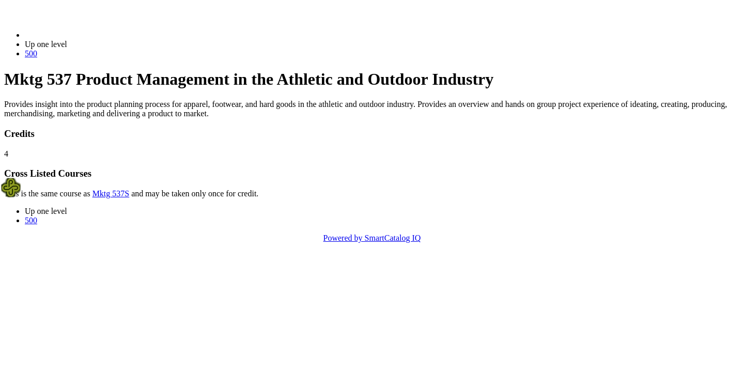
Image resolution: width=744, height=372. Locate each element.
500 (31, 53)
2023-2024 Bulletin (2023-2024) (79, 34)
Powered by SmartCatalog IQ (372, 238)
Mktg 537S (111, 193)
